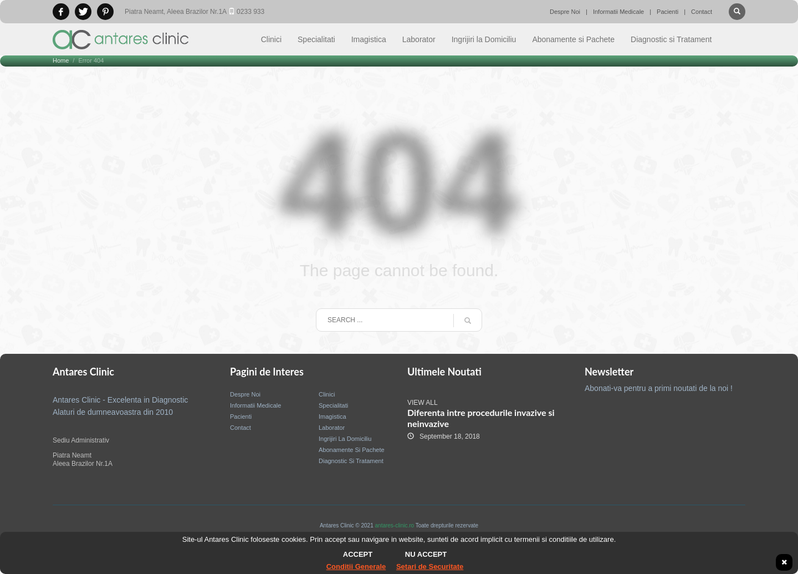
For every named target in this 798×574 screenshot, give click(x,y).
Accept (357, 554)
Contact (701, 11)
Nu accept (426, 554)
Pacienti (667, 11)
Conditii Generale (356, 566)
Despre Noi (565, 11)
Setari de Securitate (429, 566)
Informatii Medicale (618, 11)
